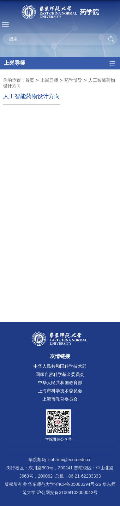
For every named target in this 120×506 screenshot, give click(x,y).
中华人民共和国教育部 (60, 382)
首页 (29, 80)
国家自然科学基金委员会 (60, 374)
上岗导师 (49, 80)
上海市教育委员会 (60, 399)
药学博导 (73, 80)
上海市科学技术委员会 (60, 390)
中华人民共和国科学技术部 (60, 366)
